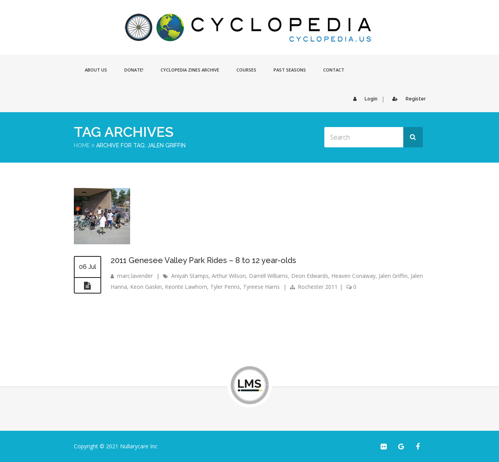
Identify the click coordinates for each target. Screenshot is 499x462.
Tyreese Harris (261, 286)
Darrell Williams (268, 275)
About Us (96, 70)
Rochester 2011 (318, 286)
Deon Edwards (309, 275)
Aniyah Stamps (190, 275)
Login (363, 99)
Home (82, 145)
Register (407, 99)
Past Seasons (290, 70)
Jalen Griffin (393, 275)
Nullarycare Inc (138, 446)
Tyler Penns (225, 286)
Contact (333, 70)
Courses (246, 70)
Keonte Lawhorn (186, 286)
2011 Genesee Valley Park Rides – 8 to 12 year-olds (203, 260)
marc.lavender (135, 275)
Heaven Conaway (353, 275)
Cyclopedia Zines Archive (190, 70)
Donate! (133, 70)
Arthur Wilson (229, 275)
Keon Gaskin (146, 286)
